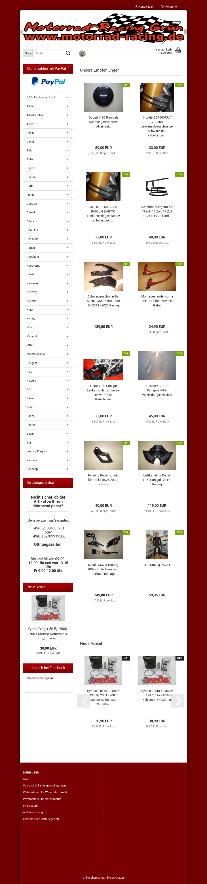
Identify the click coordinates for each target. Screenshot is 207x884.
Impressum (30, 806)
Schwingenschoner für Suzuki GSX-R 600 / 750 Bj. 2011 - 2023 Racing (103, 301)
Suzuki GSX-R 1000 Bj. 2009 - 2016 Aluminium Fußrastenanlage (103, 569)
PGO (29, 372)
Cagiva (31, 168)
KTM (30, 310)
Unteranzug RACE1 (157, 565)
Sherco (31, 425)
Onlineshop (89, 878)
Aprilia (30, 133)
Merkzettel (169, 6)
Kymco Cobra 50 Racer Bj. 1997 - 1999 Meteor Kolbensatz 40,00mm (157, 695)
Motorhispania (36, 354)
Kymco (31, 319)
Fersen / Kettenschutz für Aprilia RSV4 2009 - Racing (103, 480)
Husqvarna (33, 266)
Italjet (30, 274)
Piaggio (31, 381)
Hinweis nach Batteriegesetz (41, 819)
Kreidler (31, 301)
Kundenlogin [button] (144, 6)
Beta (29, 151)
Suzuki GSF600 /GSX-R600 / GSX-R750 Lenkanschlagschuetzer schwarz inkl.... (103, 214)
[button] (83, 701)
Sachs (31, 416)
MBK (30, 345)
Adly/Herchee (35, 115)
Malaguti (32, 336)
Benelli (31, 142)
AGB (26, 779)
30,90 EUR (48, 649)
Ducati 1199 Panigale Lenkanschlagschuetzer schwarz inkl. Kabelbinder (103, 393)
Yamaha (32, 460)
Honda (31, 248)
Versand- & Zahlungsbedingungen (44, 786)
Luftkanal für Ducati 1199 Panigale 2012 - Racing (157, 480)
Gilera (30, 221)
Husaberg (33, 257)
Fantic (30, 195)
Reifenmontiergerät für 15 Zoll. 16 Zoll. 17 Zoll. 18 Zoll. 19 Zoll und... (157, 212)
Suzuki (31, 434)
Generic (31, 213)
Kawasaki (33, 283)
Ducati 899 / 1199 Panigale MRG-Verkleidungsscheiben (157, 391)
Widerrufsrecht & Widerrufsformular (45, 792)
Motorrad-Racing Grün (40, 678)
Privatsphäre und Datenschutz (42, 799)
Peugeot (32, 363)
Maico (30, 327)
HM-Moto (32, 239)
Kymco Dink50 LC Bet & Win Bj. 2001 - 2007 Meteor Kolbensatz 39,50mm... (103, 697)
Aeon (30, 124)
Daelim (31, 177)
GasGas (32, 204)
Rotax (30, 407)
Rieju (30, 398)
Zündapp (32, 469)
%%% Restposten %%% (41, 98)
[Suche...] (27, 53)
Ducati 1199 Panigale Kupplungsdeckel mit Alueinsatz (103, 122)
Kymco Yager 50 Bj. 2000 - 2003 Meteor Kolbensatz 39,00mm (48, 634)
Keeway (32, 292)
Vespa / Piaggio (36, 451)
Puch (30, 389)
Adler (30, 106)
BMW (30, 160)
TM (29, 443)
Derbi (30, 186)
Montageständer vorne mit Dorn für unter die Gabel (157, 301)
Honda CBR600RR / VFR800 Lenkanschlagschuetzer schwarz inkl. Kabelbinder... (157, 127)
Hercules (32, 230)
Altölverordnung (33, 812)
